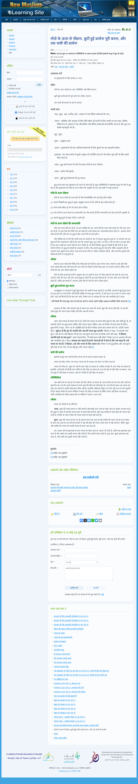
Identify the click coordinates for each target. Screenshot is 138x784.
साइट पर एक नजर (29, 20)
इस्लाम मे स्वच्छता (60, 641)
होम (7, 20)
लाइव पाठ (86, 20)
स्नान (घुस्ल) (58, 646)
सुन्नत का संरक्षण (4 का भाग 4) (64, 713)
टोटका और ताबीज (60, 738)
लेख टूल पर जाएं (114, 33)
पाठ (56, 67)
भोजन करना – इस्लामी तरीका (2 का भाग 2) (69, 721)
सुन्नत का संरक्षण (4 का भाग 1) (64, 700)
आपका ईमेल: (56, 556)
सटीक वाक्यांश (12, 288)
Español (12, 42)
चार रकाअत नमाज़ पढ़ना (62, 662)
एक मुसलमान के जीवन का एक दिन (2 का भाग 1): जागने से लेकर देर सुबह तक (81, 671)
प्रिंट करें (77, 514)
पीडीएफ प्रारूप (123, 514)
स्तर (56, 20)
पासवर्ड (9, 79)
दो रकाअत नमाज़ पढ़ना (62, 654)
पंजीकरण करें (44, 20)
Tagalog (12, 39)
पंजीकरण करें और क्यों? (25, 97)
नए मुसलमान (26, 9)
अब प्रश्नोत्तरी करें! (91, 477)
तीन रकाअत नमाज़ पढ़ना (62, 658)
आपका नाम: (56, 550)
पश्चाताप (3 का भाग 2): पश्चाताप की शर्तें (69, 688)
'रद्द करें (95, 588)
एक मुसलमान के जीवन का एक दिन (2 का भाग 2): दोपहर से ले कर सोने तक (80, 675)
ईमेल (8, 73)
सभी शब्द (11, 281)
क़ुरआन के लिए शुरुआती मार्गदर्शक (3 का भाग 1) (71, 616)
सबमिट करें (74, 588)
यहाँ (102, 594)
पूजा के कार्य (63, 67)
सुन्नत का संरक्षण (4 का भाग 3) (64, 709)
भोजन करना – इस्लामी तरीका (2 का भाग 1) (69, 717)
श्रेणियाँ (66, 20)
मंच (95, 20)
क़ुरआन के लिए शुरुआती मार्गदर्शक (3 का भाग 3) (71, 625)
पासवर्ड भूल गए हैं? (13, 93)
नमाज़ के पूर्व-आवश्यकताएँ (63, 637)
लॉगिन (39, 85)
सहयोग (15, 20)
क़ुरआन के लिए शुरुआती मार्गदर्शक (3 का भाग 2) (71, 620)
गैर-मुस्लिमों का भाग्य (61, 679)
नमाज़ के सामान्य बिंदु (61, 667)
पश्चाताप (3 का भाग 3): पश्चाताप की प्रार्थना (70, 692)
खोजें (76, 20)
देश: (53, 562)
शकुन (129, 487)
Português (12, 49)
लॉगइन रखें (11, 85)
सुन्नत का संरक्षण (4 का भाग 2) (64, 704)
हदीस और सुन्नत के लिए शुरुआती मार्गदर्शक (68, 629)
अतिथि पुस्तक (106, 20)
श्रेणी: (52, 67)
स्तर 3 (53, 29)
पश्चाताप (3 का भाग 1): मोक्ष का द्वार (67, 683)
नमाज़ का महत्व (59, 633)
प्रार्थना (72, 67)
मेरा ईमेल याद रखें (13, 89)
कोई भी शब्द (12, 284)
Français (12, 46)
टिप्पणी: (54, 568)
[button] (8, 174)
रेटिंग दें (55, 514)
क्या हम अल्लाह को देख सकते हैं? (65, 696)
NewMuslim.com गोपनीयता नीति (70, 771)
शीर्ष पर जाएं (124, 509)
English (11, 35)
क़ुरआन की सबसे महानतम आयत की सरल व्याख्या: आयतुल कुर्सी (76, 725)
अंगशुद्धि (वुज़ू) (59, 650)
